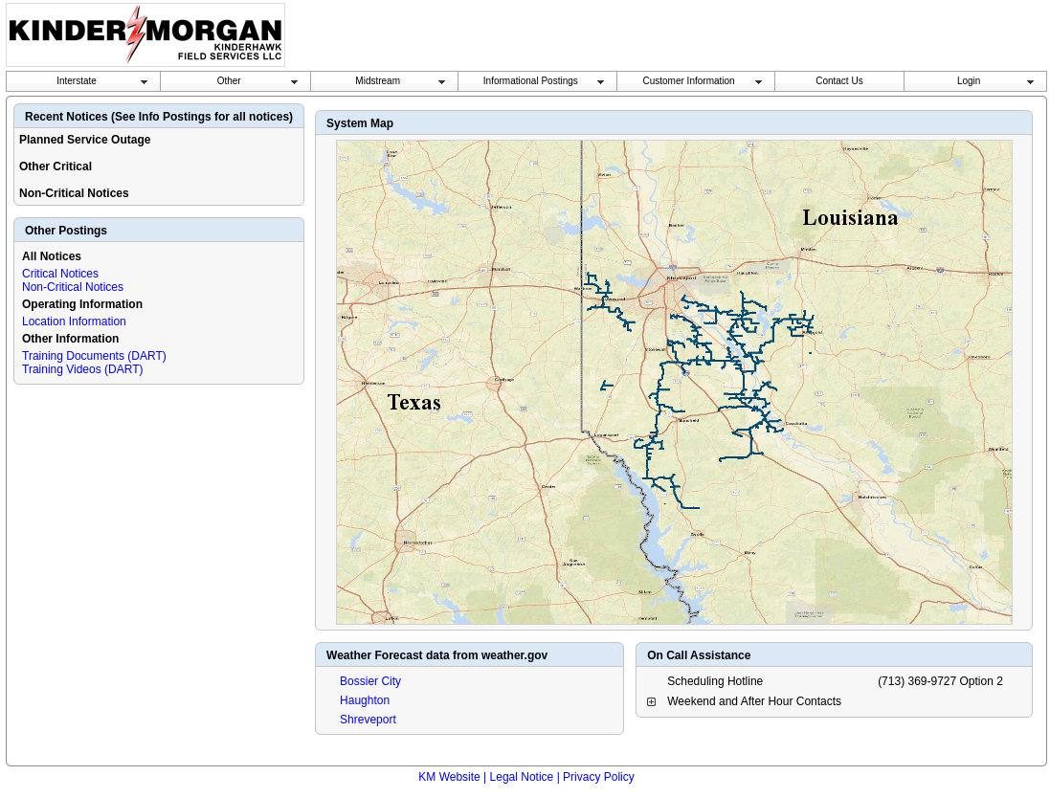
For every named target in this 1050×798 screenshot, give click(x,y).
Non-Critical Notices (72, 287)
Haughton (365, 700)
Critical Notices (60, 273)
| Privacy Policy (596, 777)
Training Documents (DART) (94, 356)
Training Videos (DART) (83, 369)
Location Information (74, 321)
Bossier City (370, 681)
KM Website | (452, 777)
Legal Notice (522, 777)
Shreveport (368, 719)
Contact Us (838, 81)
